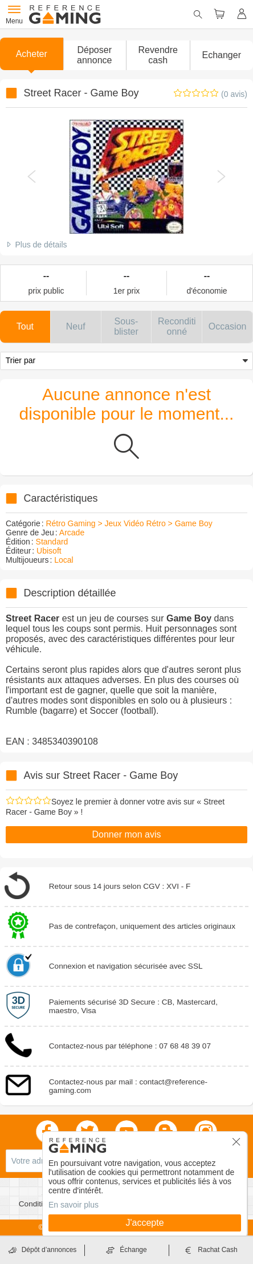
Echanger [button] (222, 55)
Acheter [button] (31, 54)
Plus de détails (41, 244)
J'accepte (144, 1223)
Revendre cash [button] (158, 55)
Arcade (71, 532)
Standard (52, 541)
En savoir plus (73, 1204)
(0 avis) (234, 94)
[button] (94, 55)
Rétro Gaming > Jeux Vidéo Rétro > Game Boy (129, 523)
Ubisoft (49, 550)
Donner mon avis (126, 834)
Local (63, 559)
